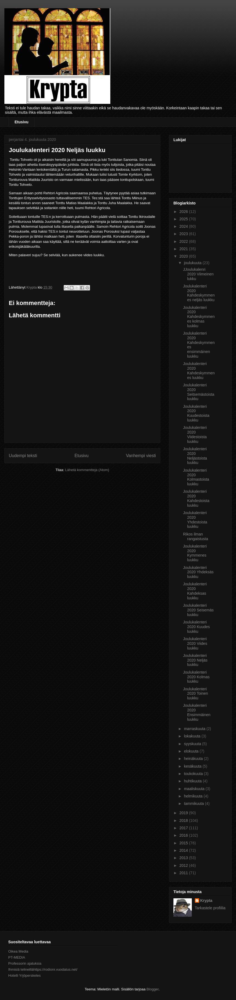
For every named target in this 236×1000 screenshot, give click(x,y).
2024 (184, 226)
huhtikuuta (193, 781)
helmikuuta (194, 796)
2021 (184, 249)
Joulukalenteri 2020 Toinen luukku (195, 693)
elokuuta (192, 751)
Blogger (153, 989)
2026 (184, 211)
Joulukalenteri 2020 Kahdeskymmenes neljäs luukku (199, 293)
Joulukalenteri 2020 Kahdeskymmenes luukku (199, 370)
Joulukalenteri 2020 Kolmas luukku (196, 677)
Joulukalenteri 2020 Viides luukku (195, 643)
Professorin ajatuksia (24, 963)
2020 (184, 256)
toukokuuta (194, 773)
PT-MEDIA (16, 957)
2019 (184, 813)
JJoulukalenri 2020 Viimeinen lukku (198, 274)
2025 (184, 219)
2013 (184, 858)
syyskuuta (193, 744)
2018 (184, 820)
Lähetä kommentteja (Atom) (87, 470)
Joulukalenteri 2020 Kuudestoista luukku (196, 413)
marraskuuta (195, 729)
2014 (184, 850)
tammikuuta (194, 803)
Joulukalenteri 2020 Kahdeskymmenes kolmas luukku (199, 316)
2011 (184, 873)
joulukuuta (193, 263)
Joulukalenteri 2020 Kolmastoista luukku (196, 477)
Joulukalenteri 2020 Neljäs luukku (195, 660)
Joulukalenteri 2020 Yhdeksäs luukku (198, 572)
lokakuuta (192, 736)
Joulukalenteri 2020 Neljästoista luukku (195, 456)
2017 (184, 828)
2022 (184, 241)
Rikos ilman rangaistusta (195, 536)
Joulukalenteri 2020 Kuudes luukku (196, 627)
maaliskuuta (195, 789)
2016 (184, 835)
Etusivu (22, 122)
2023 (184, 234)
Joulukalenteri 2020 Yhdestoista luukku (195, 520)
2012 (184, 865)
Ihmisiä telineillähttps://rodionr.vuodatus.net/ (42, 969)
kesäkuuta (193, 766)
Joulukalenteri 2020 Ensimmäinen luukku (196, 712)
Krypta (206, 900)
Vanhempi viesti (141, 455)
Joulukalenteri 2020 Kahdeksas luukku (195, 591)
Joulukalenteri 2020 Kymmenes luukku (195, 553)
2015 (184, 843)
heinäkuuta (194, 758)
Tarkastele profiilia (210, 908)
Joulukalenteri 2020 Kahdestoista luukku (196, 498)
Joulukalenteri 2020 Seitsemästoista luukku (198, 392)
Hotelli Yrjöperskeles (24, 975)
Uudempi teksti (23, 455)
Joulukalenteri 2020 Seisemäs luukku (198, 610)
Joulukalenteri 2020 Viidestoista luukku (195, 434)
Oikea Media (18, 951)
